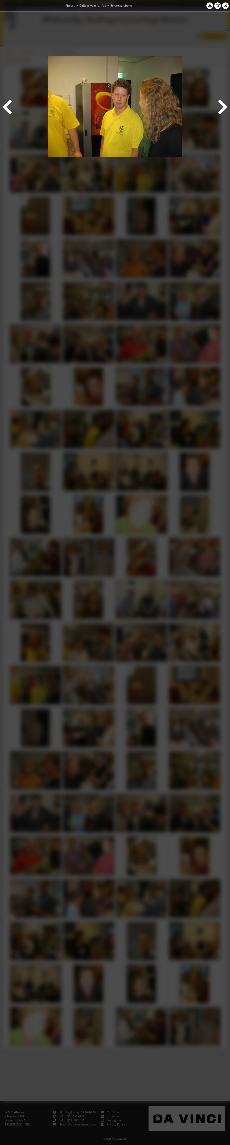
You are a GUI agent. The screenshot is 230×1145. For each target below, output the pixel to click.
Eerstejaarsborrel (122, 6)
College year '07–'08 (93, 6)
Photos (70, 6)
